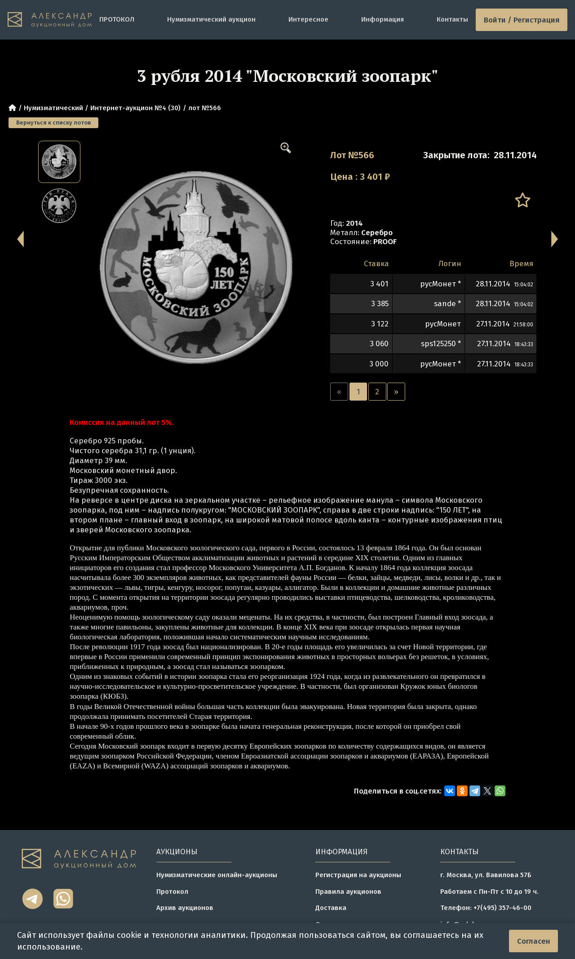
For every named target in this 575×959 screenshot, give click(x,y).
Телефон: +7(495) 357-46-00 (485, 908)
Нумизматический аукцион (211, 19)
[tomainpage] (50, 20)
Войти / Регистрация (522, 19)
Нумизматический (53, 108)
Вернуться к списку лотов (53, 122)
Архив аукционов (184, 908)
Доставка (330, 908)
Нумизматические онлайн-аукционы (216, 875)
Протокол (172, 892)
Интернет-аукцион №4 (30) (135, 108)
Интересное (308, 19)
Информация (382, 19)
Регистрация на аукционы (358, 875)
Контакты (452, 19)
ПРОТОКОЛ (116, 19)
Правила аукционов (348, 892)
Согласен (533, 941)
